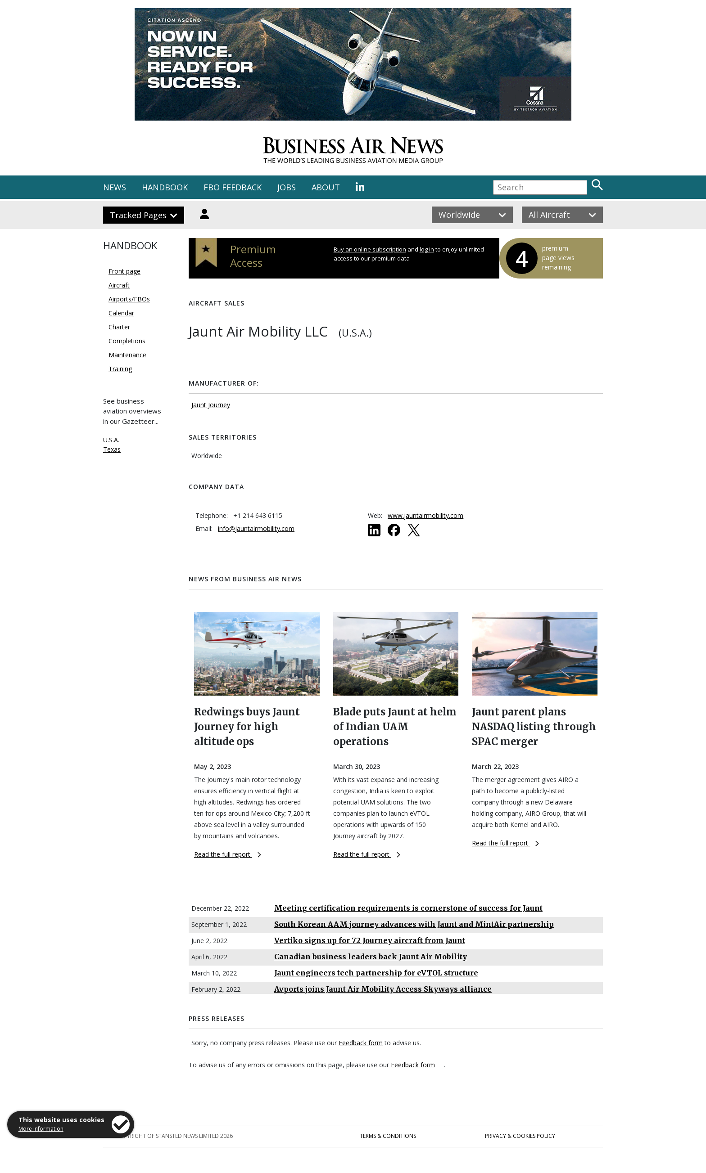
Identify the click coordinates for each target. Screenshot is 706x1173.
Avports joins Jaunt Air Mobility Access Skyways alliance (383, 988)
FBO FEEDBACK (233, 187)
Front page (124, 271)
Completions (127, 341)
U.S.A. (111, 440)
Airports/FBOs (129, 299)
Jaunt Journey (210, 404)
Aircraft (119, 285)
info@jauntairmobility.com (256, 528)
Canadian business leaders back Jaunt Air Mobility (370, 956)
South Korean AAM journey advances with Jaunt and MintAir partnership (414, 924)
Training (120, 368)
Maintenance (127, 355)
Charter (119, 327)
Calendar (121, 313)
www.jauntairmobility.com (425, 515)
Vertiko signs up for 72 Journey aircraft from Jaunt (369, 940)
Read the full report (227, 854)
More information (40, 1129)
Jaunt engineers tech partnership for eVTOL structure (376, 972)
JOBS (286, 187)
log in (427, 249)
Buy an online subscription (370, 249)
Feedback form (361, 1042)
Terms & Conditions (388, 1136)
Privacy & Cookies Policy (520, 1136)
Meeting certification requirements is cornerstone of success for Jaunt (408, 907)
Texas (112, 449)
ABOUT (326, 187)
